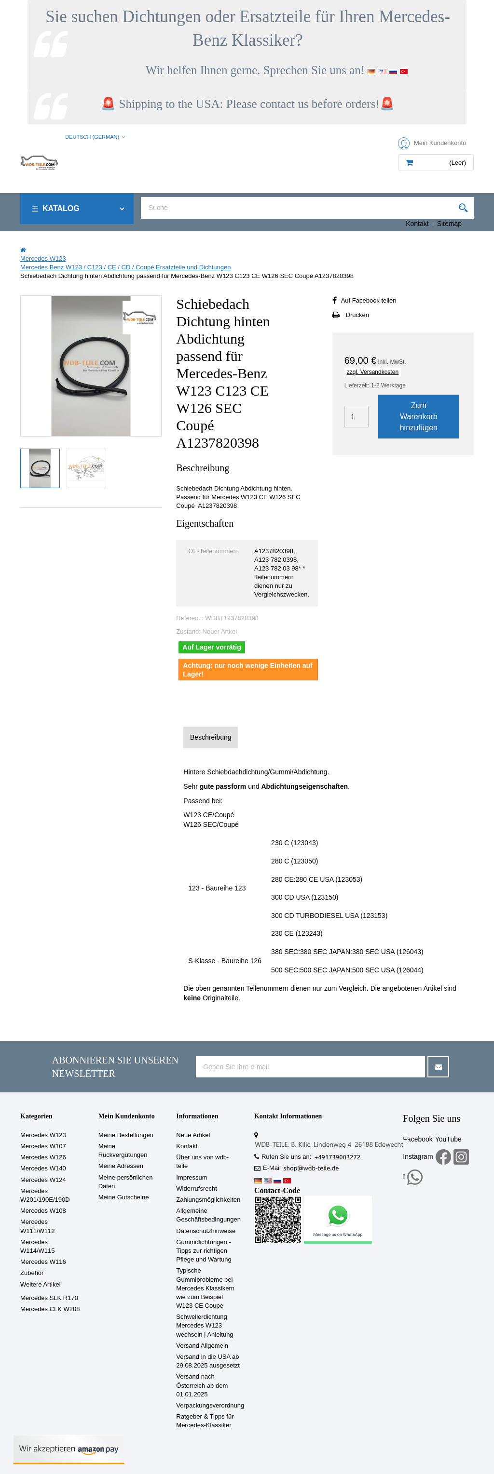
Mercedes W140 (43, 1168)
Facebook (417, 1139)
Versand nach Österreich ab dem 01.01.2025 (202, 1385)
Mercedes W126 (43, 1157)
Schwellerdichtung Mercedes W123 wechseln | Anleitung (204, 1325)
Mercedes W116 (43, 1261)
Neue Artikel (193, 1135)
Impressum (191, 1177)
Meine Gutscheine (123, 1197)
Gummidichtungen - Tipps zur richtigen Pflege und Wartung (203, 1250)
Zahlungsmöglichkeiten (208, 1199)
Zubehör (31, 1272)
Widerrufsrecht (196, 1188)
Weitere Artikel (40, 1284)
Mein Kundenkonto (126, 1116)
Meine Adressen (120, 1165)
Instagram (418, 1156)
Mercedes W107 (43, 1146)
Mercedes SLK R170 (49, 1297)
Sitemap (449, 223)
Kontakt (417, 223)
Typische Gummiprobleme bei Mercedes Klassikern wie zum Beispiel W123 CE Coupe (205, 1288)
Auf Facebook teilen (369, 300)
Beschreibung (211, 737)
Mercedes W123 (43, 1135)
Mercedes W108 (43, 1210)
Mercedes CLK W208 (50, 1309)
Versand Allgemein (202, 1345)
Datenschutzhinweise (205, 1231)
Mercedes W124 (43, 1179)
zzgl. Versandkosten (372, 372)
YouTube (448, 1139)
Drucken (357, 315)
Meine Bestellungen (125, 1135)
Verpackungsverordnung (210, 1405)
